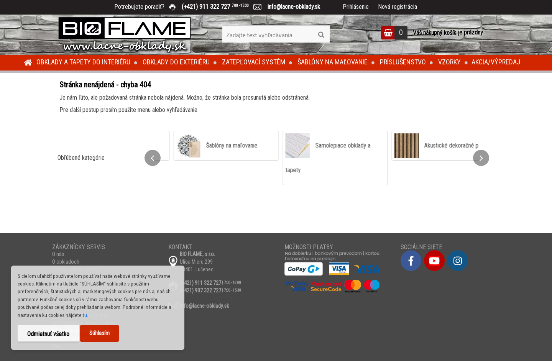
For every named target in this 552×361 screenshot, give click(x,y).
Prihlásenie (356, 6)
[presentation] (153, 158)
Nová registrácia (397, 6)
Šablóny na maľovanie (332, 62)
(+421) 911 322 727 (220, 6)
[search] (321, 35)
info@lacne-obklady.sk (290, 6)
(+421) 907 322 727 (200, 290)
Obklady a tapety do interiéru (83, 62)
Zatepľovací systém (253, 62)
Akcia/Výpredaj (496, 62)
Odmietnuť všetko (48, 334)
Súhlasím (99, 333)
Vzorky (449, 62)
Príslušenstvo (403, 62)
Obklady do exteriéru (176, 62)
